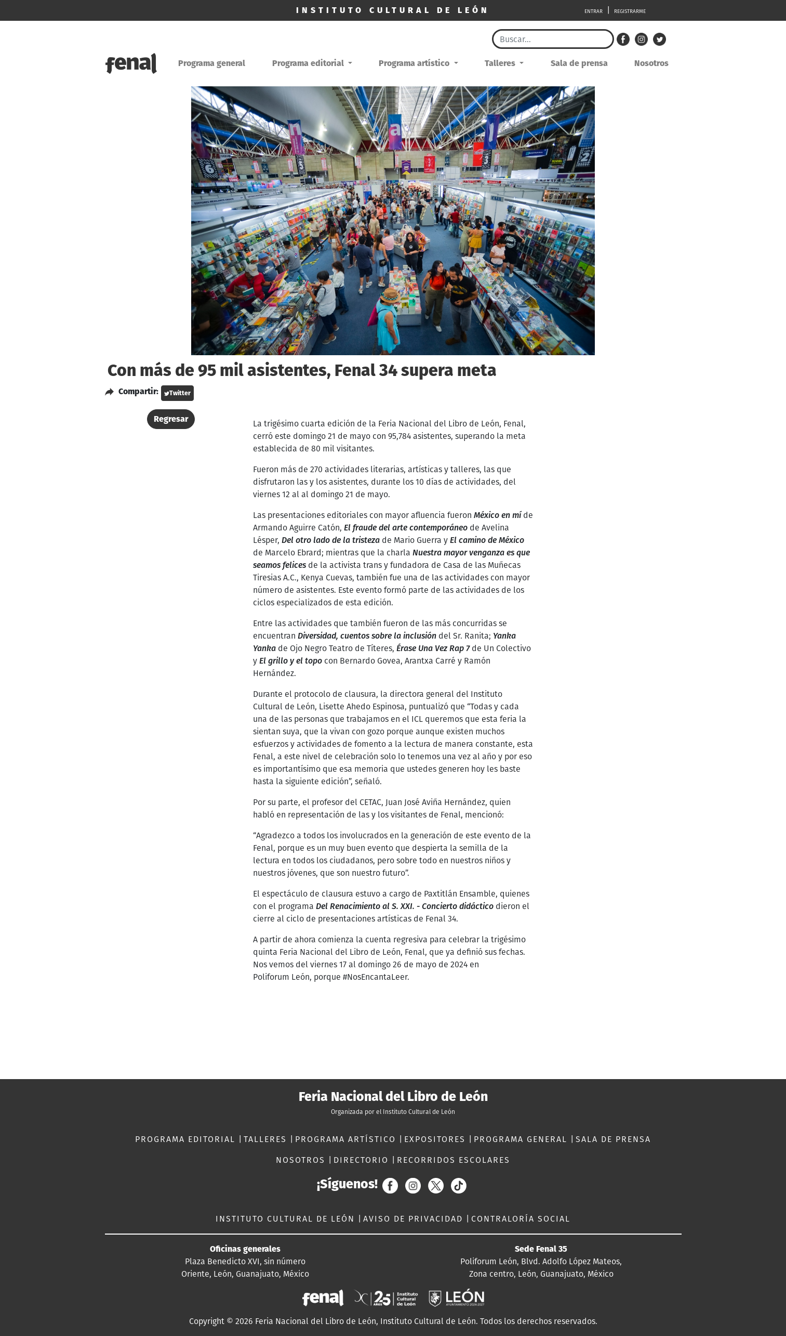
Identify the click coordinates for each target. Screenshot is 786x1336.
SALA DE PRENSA (613, 1139)
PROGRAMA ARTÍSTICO (347, 1139)
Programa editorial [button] (309, 63)
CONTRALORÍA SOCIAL (520, 1219)
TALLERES (267, 1139)
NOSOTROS (302, 1160)
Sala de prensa (579, 63)
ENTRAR (593, 11)
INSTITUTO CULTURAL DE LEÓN (287, 1219)
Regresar (171, 419)
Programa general (211, 63)
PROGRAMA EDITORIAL (186, 1139)
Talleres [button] (501, 63)
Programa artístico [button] (415, 63)
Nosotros (651, 63)
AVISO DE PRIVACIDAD (414, 1219)
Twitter (177, 393)
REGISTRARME (630, 11)
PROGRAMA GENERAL (522, 1139)
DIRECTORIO (363, 1160)
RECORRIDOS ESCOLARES (453, 1160)
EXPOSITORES (436, 1139)
